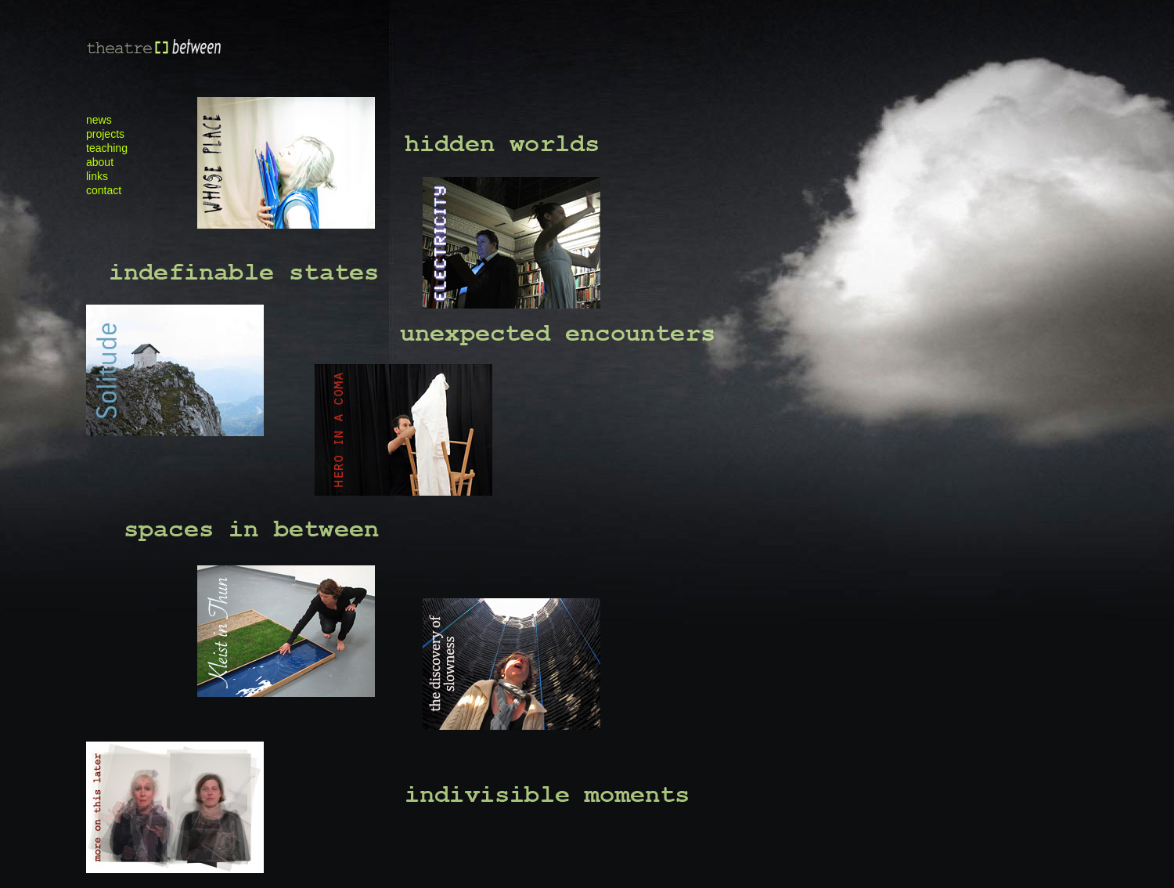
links (97, 176)
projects (105, 134)
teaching (107, 148)
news (99, 120)
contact (103, 190)
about (99, 162)
